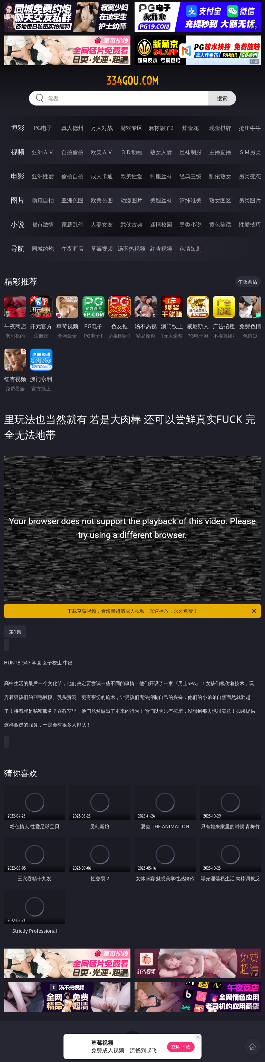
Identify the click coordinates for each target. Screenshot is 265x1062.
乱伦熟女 (220, 176)
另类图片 (250, 200)
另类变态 (250, 176)
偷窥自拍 (43, 200)
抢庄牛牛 (250, 128)
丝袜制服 (190, 152)
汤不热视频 (131, 248)
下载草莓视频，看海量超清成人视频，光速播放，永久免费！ (162, 611)
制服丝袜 (161, 176)
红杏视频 (161, 248)
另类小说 (190, 224)
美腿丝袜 (161, 200)
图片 (17, 200)
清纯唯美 (190, 200)
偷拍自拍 (72, 176)
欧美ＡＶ (102, 152)
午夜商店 (72, 248)
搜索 (222, 98)
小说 (17, 224)
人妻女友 (102, 224)
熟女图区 (220, 200)
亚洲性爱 (43, 176)
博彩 (17, 127)
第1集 (15, 631)
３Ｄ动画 (131, 152)
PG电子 (42, 128)
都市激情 (43, 224)
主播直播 (220, 152)
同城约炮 (43, 248)
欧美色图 (102, 200)
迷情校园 (161, 224)
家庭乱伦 (72, 224)
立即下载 (180, 1046)
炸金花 (190, 128)
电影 (17, 176)
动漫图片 (131, 200)
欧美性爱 (131, 176)
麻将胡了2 (161, 128)
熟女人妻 (161, 152)
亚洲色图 (72, 200)
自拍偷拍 (72, 152)
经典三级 (190, 176)
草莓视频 (102, 248)
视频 (17, 152)
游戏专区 (131, 128)
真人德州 (72, 128)
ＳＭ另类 (250, 152)
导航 (17, 248)
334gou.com (132, 81)
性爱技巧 (250, 224)
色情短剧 (190, 248)
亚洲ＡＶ (43, 152)
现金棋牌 (220, 128)
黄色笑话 (220, 224)
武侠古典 (131, 224)
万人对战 (102, 128)
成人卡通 (102, 176)
